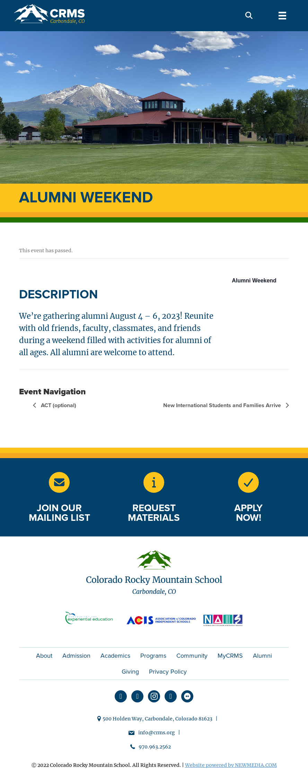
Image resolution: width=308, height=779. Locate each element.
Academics (115, 655)
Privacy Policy (168, 671)
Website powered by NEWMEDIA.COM (231, 765)
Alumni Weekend (254, 280)
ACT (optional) (57, 405)
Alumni (262, 655)
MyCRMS (230, 655)
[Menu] (282, 15)
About (44, 655)
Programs (153, 655)
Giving (130, 671)
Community (192, 655)
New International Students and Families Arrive (222, 405)
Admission (76, 655)
